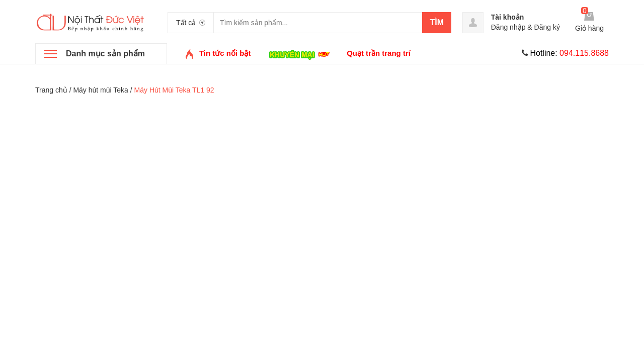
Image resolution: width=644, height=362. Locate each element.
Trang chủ (51, 90)
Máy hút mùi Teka (100, 90)
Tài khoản (507, 17)
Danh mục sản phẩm (105, 53)
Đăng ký (547, 27)
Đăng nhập (508, 27)
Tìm (437, 22)
